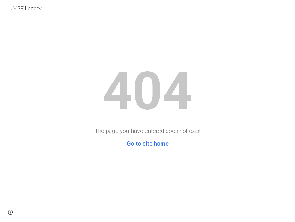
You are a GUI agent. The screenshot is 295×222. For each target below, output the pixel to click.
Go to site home (148, 143)
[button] (10, 212)
